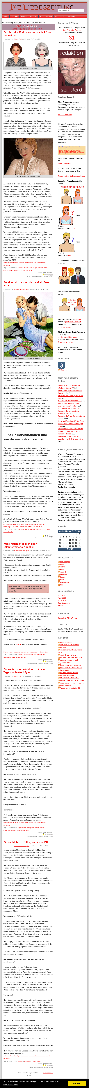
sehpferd (14, 16)
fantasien (12, 270)
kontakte (33, 16)
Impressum (59, 16)
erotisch (5, 270)
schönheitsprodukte (9, 830)
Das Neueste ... (64, 603)
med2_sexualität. (64, 327)
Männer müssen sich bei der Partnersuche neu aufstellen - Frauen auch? (69, 411)
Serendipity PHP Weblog (67, 618)
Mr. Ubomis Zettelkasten (69, 678)
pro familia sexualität (73, 322)
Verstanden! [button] (77, 1083)
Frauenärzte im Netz (66, 342)
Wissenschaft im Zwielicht (70, 688)
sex (27, 270)
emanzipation (36, 654)
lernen (43, 529)
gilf (21, 270)
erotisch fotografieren (68, 655)
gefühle (24, 16)
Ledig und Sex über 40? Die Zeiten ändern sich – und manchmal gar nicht (71, 423)
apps (19, 827)
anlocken (20, 268)
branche (24, 827)
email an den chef (65, 115)
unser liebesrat (65, 685)
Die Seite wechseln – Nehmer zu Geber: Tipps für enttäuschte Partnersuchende (70, 431)
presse (18, 657)
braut (34, 1061)
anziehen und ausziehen (10, 262)
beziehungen (28, 268)
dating (31, 529)
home (5, 16)
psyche (48, 529)
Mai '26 (70, 549)
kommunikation (46, 16)
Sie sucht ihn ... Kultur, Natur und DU (25, 842)
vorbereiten (9, 532)
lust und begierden (40, 262)
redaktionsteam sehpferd (21, 289)
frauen (17, 270)
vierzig (30, 270)
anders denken (8, 1056)
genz (13, 657)
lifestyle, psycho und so (26, 262)
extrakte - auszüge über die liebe (72, 657)
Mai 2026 (61, 595)
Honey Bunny (18, 676)
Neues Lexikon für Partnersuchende (71, 176)
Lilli (74, 228)
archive (63, 647)
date (27, 529)
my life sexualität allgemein (68, 337)
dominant (40, 268)
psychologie (64, 582)
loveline (78, 319)
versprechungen (24, 830)
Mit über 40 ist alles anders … (69, 401)
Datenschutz (71, 16)
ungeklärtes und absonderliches (22, 527)
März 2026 (62, 600)
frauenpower (7, 657)
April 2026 (62, 598)
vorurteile (23, 657)
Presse (18, 644)
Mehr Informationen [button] (10, 1085)
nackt (62, 579)
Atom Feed (64, 370)
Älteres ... (61, 606)
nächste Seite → (48, 1073)
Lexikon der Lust (64, 163)
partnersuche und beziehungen (27, 652)
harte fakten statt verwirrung (70, 665)
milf (24, 270)
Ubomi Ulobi (18, 39)
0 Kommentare (37, 527)
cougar (35, 268)
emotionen (37, 529)
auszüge (20, 654)
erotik (45, 268)
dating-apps (30, 827)
